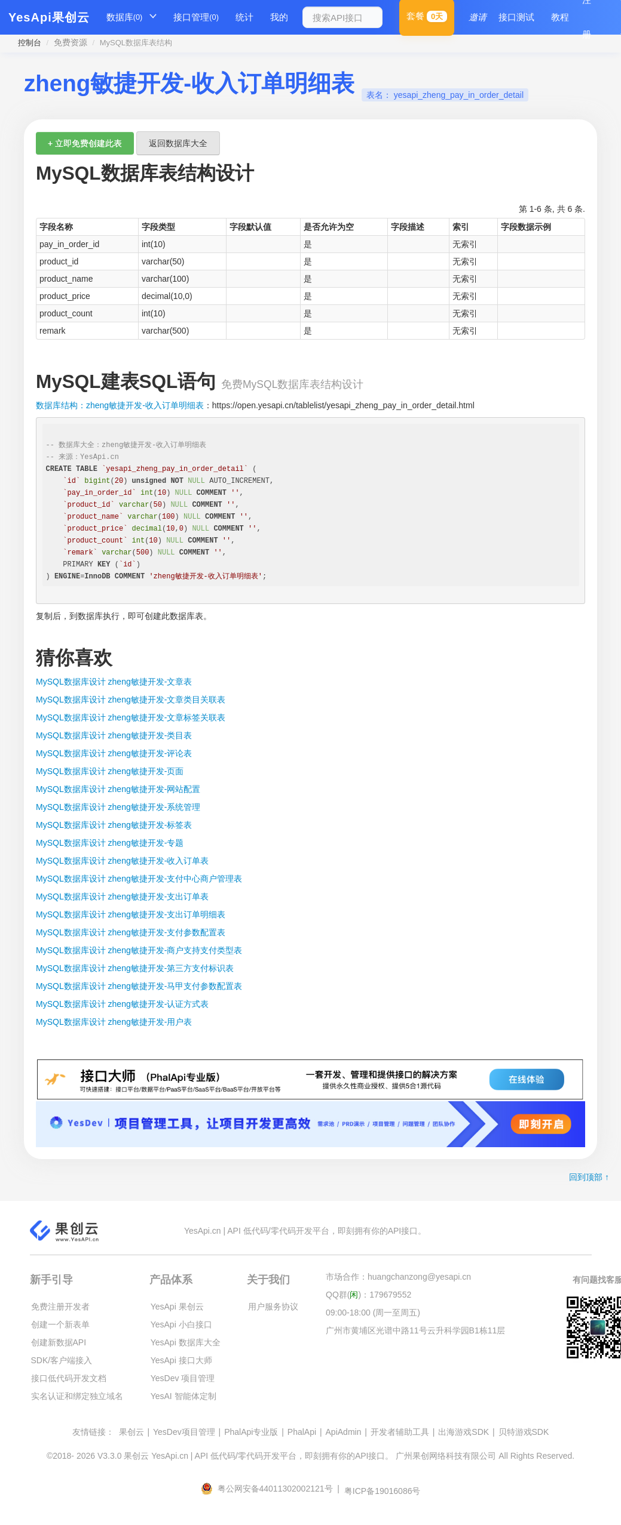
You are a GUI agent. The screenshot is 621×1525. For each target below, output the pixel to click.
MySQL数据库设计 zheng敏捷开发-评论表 (114, 753)
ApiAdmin (344, 1432)
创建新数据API (59, 1342)
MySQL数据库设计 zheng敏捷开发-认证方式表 (122, 1004)
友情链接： (93, 1432)
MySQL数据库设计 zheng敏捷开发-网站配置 (118, 789)
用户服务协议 (273, 1306)
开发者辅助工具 (400, 1432)
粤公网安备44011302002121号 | (271, 1489)
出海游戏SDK (463, 1432)
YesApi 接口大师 (181, 1360)
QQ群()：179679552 (368, 1294)
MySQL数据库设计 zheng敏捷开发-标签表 (114, 825)
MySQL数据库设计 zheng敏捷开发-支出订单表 (122, 896)
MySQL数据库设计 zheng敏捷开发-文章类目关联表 (130, 699)
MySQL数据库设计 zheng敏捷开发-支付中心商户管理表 (139, 878)
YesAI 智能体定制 (183, 1396)
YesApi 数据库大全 (186, 1342)
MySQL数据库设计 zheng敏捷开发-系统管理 (118, 807)
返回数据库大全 (178, 143)
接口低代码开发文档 (68, 1378)
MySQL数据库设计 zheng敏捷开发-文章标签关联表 (130, 717)
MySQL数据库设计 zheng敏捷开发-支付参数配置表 (130, 932)
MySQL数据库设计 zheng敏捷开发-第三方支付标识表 (135, 968)
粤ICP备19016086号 (382, 1491)
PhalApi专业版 (251, 1432)
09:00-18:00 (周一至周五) (373, 1312)
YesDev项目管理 (184, 1432)
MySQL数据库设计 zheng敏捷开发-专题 (109, 843)
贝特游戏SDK (523, 1432)
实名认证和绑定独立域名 (77, 1396)
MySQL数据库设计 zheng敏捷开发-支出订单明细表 (130, 914)
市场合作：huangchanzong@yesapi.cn (398, 1276)
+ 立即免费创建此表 (85, 143)
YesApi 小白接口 (181, 1324)
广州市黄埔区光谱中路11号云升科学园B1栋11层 (415, 1330)
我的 (279, 17)
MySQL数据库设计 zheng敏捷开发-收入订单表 (122, 860)
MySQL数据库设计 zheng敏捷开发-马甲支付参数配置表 (139, 986)
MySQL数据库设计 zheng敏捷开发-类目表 (114, 735)
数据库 (124, 17)
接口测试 (516, 17)
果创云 (131, 1432)
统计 (244, 17)
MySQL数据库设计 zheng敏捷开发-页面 (109, 771)
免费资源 (70, 42)
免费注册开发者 (60, 1306)
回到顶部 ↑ (589, 1177)
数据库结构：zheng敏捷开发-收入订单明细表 (120, 405)
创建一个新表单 (60, 1324)
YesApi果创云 (49, 17)
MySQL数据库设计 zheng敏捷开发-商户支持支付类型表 (139, 950)
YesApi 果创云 (177, 1306)
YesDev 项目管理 (183, 1378)
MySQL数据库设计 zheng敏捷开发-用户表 (114, 1022)
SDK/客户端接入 (62, 1360)
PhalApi (301, 1432)
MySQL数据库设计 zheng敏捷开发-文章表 (114, 681)
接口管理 (196, 17)
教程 (560, 17)
